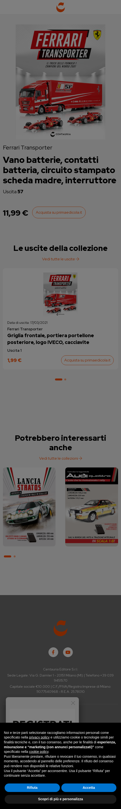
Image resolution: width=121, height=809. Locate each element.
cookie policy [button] (38, 752)
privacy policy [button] (39, 737)
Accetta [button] (89, 788)
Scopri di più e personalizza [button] (60, 799)
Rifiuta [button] (32, 788)
